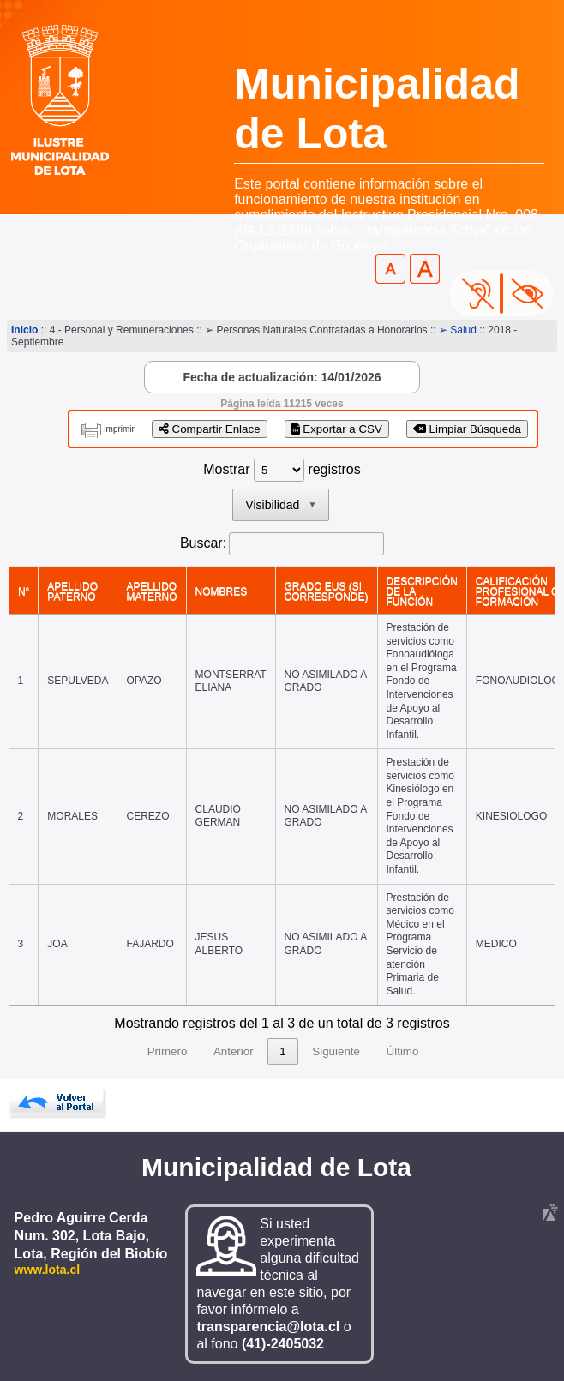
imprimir (119, 429)
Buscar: (203, 543)
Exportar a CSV (336, 429)
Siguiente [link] (336, 1051)
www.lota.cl (48, 1269)
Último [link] (403, 1051)
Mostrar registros (281, 469)
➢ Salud (458, 330)
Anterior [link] (233, 1051)
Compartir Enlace (210, 429)
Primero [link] (167, 1051)
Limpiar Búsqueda (467, 429)
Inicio (24, 330)
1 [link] (282, 1051)
